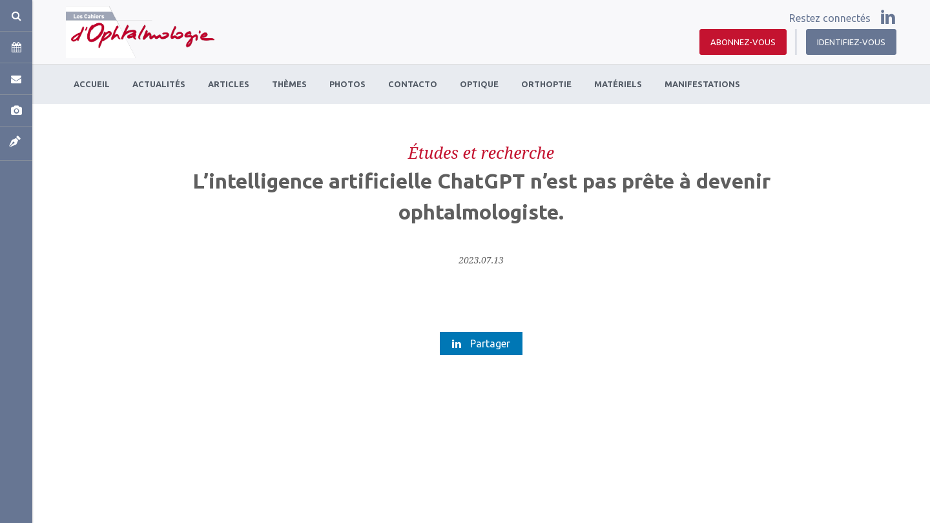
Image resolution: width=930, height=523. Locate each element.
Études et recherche (481, 152)
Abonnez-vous (743, 41)
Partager (481, 343)
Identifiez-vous (851, 41)
